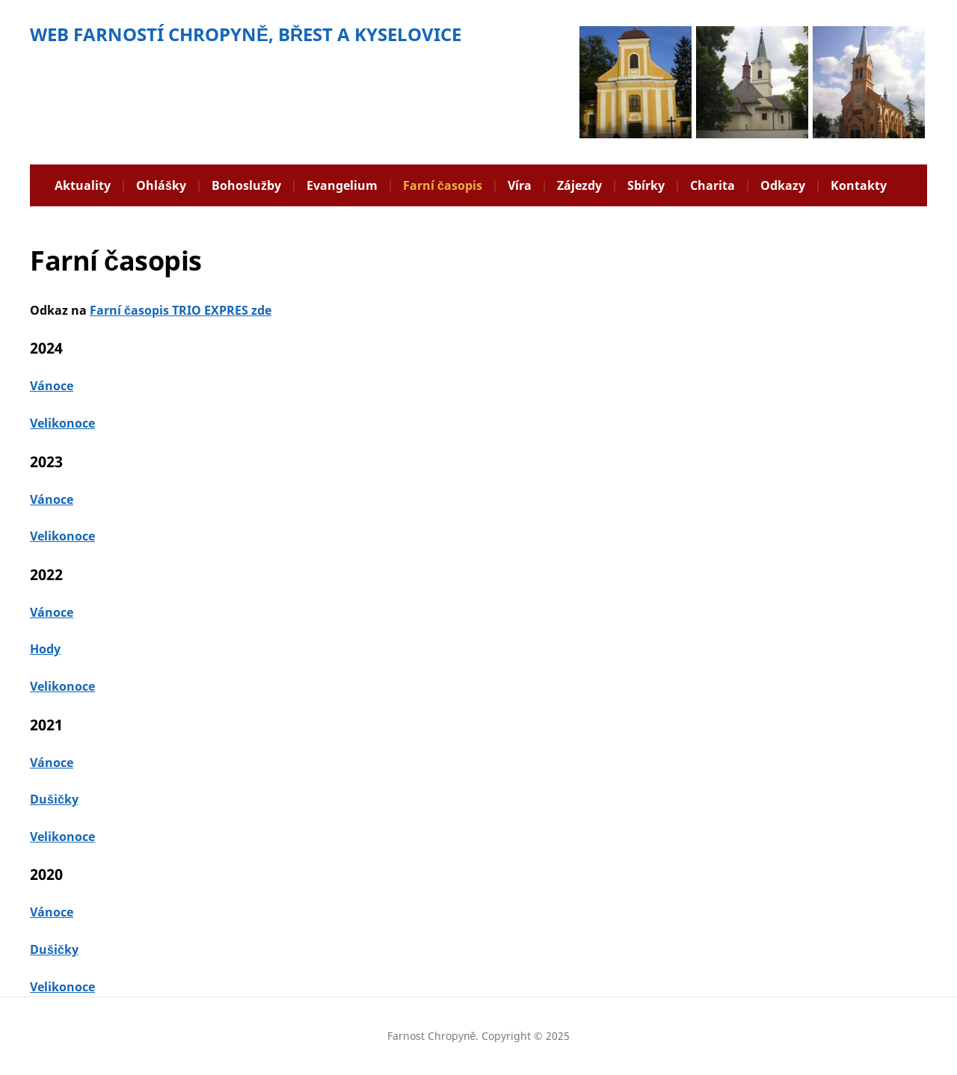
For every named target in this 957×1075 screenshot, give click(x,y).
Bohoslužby (246, 185)
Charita (712, 185)
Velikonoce (62, 423)
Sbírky (646, 185)
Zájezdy (579, 185)
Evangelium (342, 185)
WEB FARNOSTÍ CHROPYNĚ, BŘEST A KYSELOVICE (245, 34)
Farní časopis (442, 185)
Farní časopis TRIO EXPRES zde (180, 310)
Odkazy (782, 185)
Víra (520, 185)
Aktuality (83, 185)
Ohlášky (161, 185)
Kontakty (859, 185)
